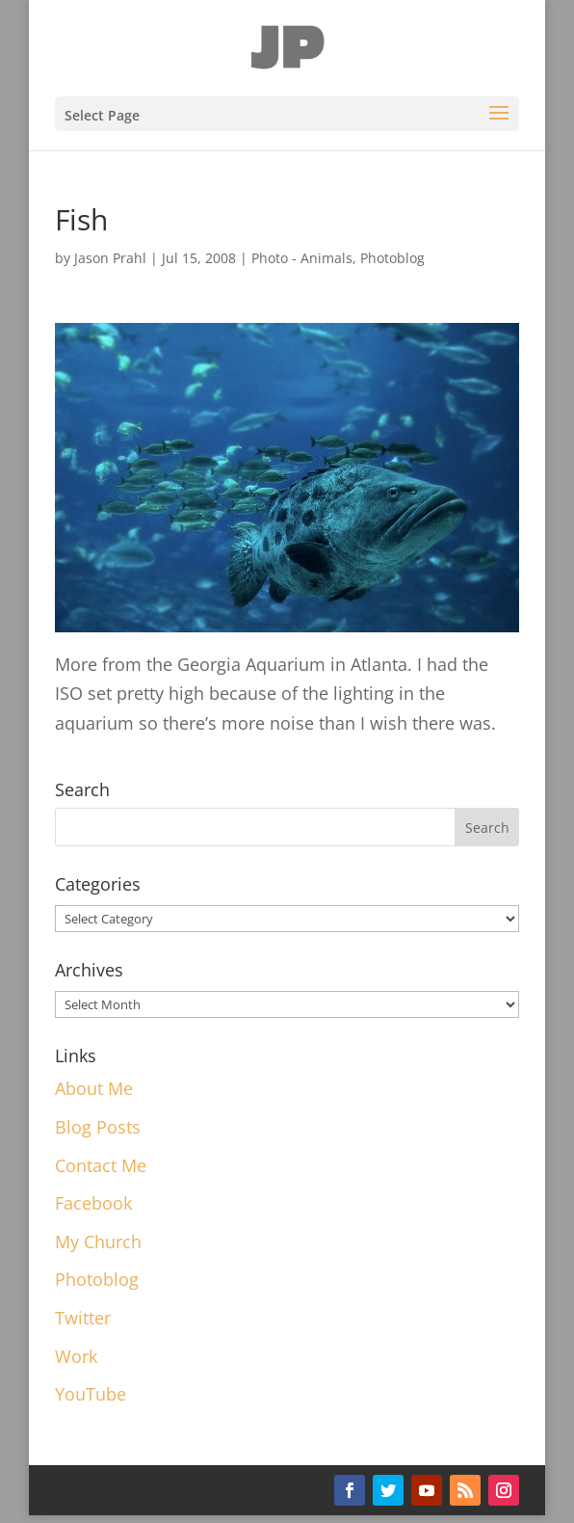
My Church (98, 1241)
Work (76, 1356)
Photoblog (392, 258)
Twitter (83, 1317)
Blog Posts (98, 1126)
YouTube (90, 1393)
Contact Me (100, 1165)
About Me (94, 1088)
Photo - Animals (301, 258)
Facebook (93, 1203)
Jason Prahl (110, 258)
